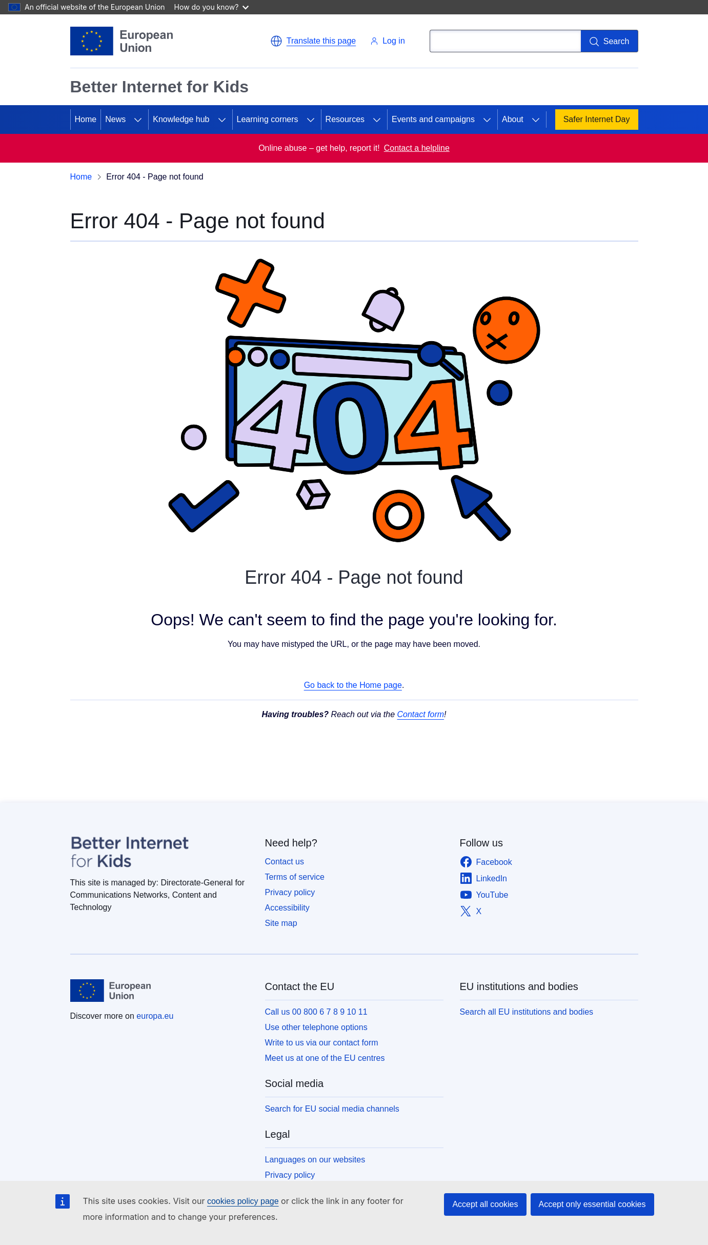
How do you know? (211, 7)
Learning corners (267, 119)
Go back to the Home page (353, 685)
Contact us (284, 861)
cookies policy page (243, 1201)
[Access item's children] (138, 119)
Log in (387, 40)
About (512, 119)
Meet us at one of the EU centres (325, 1058)
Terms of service (295, 877)
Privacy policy (290, 892)
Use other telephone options (316, 1027)
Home (86, 119)
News (115, 119)
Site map (281, 923)
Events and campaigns (433, 119)
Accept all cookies (485, 1204)
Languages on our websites (315, 1159)
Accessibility (287, 907)
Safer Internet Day (596, 119)
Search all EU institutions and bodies (527, 1011)
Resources (345, 119)
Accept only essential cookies (592, 1204)
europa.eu (154, 1016)
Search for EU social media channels (332, 1108)
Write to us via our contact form (321, 1042)
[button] (313, 41)
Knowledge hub (181, 119)
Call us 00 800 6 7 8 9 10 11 (316, 1011)
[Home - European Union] (121, 41)
